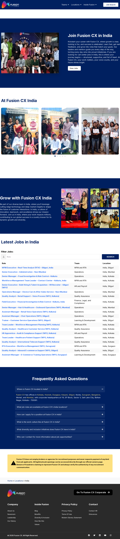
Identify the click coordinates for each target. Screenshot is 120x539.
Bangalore (96, 395)
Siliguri (72, 395)
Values (37, 524)
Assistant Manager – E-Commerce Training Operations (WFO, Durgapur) (34, 355)
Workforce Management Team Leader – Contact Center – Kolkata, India (34, 280)
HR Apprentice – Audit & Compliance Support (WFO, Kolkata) (29, 333)
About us (10, 511)
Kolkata (40, 395)
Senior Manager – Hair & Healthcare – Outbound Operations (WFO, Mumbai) (36, 307)
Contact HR (93, 511)
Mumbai (30, 397)
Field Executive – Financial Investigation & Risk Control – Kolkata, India (33, 302)
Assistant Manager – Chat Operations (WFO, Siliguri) (25, 316)
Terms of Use (67, 514)
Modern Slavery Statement (72, 518)
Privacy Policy (67, 511)
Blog (36, 511)
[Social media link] (89, 535)
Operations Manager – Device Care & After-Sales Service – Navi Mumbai (34, 292)
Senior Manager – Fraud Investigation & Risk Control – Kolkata (29, 276)
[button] (55, 156)
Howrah (48, 395)
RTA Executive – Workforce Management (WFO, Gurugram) (28, 346)
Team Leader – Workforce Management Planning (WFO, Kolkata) (31, 325)
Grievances (93, 514)
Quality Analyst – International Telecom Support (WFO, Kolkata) (30, 342)
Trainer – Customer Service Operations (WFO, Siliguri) (26, 320)
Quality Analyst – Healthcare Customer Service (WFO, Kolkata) (30, 329)
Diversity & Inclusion (42, 518)
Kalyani (64, 395)
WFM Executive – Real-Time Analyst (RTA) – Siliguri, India (27, 268)
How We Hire (39, 521)
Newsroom (11, 514)
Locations (19, 481)
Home (10, 481)
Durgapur (56, 395)
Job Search (110, 5)
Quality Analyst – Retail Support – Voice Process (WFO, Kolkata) (30, 296)
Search (110, 257)
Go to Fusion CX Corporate (93, 492)
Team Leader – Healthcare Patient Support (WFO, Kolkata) (28, 337)
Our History (11, 521)
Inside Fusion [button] (89, 5)
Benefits (38, 514)
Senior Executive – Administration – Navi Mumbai (24, 272)
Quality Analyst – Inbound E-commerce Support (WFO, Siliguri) (30, 350)
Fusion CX (20, 395)
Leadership (11, 518)
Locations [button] (75, 5)
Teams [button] (64, 5)
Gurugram (86, 395)
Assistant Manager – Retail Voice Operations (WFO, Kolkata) (29, 312)
